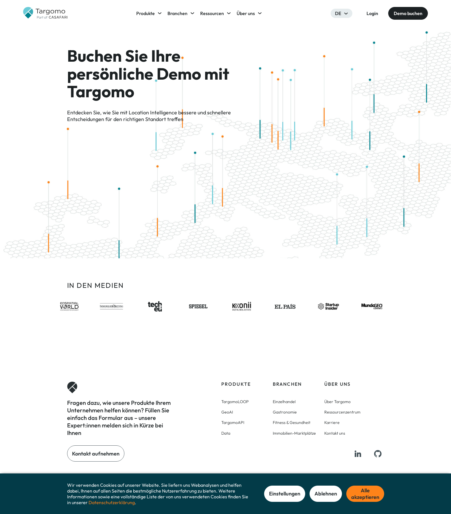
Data (225, 433)
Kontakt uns (334, 433)
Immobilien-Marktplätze (294, 433)
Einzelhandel (284, 401)
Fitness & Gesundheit (291, 422)
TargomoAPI (232, 422)
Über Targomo (337, 401)
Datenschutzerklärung (112, 502)
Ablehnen (325, 493)
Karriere (332, 422)
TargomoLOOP (235, 401)
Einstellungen (284, 493)
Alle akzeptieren (365, 493)
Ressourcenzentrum (342, 412)
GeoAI (227, 412)
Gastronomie (285, 412)
